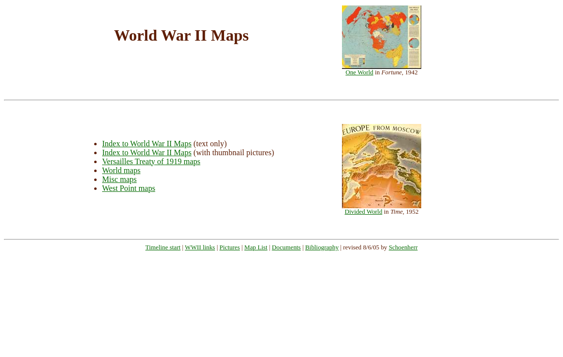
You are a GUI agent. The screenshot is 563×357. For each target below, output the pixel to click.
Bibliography (322, 247)
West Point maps (128, 188)
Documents (286, 247)
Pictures (230, 247)
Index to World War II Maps (146, 143)
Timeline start (162, 247)
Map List (256, 247)
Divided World (363, 211)
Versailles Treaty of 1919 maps (151, 161)
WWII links (200, 247)
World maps (121, 170)
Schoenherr (403, 247)
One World (359, 72)
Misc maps (119, 179)
